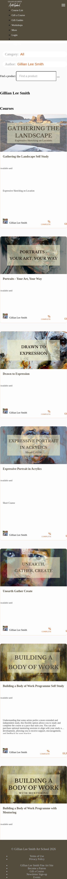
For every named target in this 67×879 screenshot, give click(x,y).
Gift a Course (18, 15)
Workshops (17, 25)
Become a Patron (37, 868)
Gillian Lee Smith (31, 64)
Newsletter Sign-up (37, 874)
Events (36, 877)
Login (14, 35)
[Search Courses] (58, 77)
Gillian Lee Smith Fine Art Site (36, 865)
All (22, 54)
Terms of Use (37, 856)
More (14, 30)
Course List (17, 10)
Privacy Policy (37, 859)
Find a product (7, 76)
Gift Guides (17, 20)
